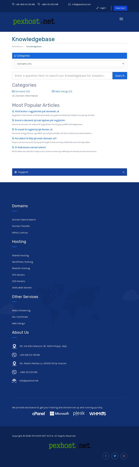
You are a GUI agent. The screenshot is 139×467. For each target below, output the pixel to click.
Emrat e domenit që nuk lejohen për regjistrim (38, 120)
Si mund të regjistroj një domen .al (32, 129)
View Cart (120, 8)
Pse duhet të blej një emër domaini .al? (34, 138)
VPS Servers (18, 274)
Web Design (18, 323)
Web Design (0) (62, 91)
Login (101, 7)
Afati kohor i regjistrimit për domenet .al (35, 111)
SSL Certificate (20, 316)
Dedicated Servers (22, 287)
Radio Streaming (21, 310)
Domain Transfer (21, 226)
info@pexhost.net (79, 4)
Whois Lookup (20, 232)
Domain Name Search (24, 219)
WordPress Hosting (22, 261)
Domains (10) (21, 91)
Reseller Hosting (21, 268)
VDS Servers (18, 281)
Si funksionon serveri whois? (29, 147)
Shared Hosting (20, 255)
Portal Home (17, 46)
